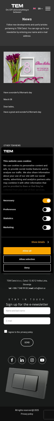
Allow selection (27, 259)
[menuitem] (47, 8)
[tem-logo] (17, 8)
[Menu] (47, 9)
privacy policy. (27, 332)
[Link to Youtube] (42, 360)
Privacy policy (27, 414)
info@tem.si (39, 288)
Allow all (27, 251)
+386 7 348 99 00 (20, 288)
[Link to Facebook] (12, 360)
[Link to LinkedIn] (22, 360)
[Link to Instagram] (32, 360)
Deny (27, 267)
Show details (38, 242)
